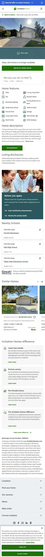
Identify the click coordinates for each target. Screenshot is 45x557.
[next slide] (41, 281)
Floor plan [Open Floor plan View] (22, 53)
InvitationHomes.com (34, 441)
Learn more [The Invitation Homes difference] (12, 426)
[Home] (22, 9)
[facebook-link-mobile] (18, 523)
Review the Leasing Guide (17, 216)
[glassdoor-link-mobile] (31, 523)
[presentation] (20, 309)
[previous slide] (38, 281)
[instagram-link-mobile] (14, 523)
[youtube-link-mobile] (22, 523)
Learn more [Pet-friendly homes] (12, 404)
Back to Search (8, 15)
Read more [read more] (29, 141)
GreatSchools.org (31, 271)
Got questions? (12, 148)
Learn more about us (22, 432)
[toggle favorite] (34, 317)
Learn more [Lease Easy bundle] (12, 362)
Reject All (22, 554)
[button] (22, 3)
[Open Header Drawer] (3, 9)
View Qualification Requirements (20, 211)
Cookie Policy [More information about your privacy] (30, 549)
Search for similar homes (22, 68)
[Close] (41, 534)
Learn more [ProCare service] (12, 383)
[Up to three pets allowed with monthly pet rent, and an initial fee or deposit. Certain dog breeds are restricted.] (37, 116)
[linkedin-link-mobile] (27, 523)
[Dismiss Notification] (41, 2)
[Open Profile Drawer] (41, 8)
